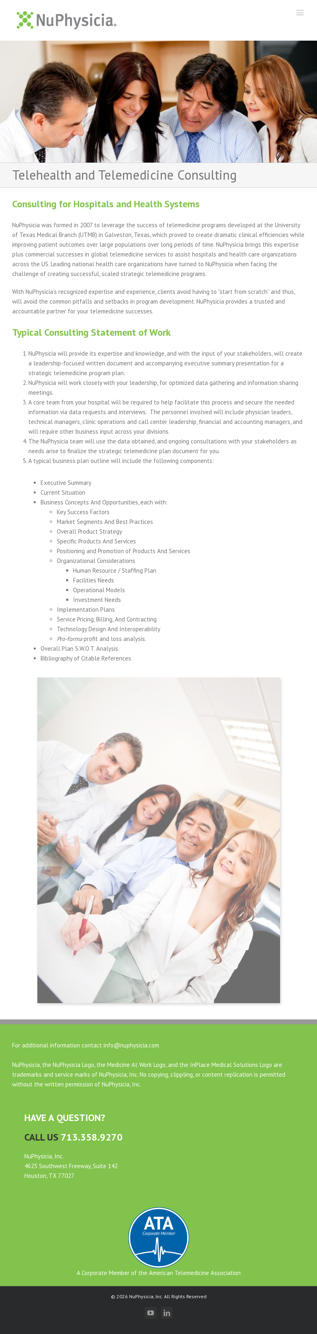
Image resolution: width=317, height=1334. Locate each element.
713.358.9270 (92, 1137)
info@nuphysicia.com (131, 1045)
